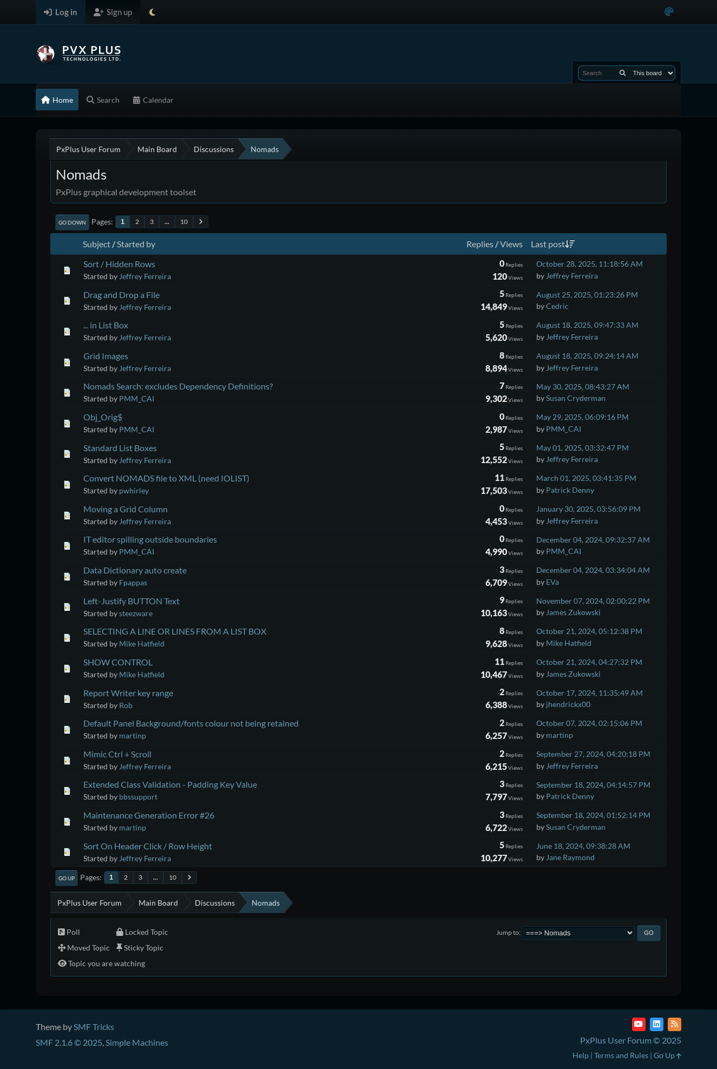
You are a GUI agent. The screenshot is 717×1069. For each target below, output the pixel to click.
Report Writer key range (128, 693)
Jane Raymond (570, 857)
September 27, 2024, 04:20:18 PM (593, 753)
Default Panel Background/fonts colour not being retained (191, 723)
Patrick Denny (570, 489)
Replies (480, 244)
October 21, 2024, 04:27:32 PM (589, 662)
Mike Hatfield (142, 643)
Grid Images (105, 356)
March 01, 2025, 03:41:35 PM (586, 478)
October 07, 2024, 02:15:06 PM (589, 723)
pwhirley (134, 490)
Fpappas (133, 582)
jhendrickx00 (568, 704)
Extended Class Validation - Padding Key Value (170, 784)
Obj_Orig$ (102, 417)
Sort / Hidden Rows (119, 264)
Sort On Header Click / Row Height (147, 846)
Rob (126, 705)
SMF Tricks (94, 1026)
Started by (136, 244)
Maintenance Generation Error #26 (148, 815)
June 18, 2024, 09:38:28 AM (583, 845)
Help (581, 1055)
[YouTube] (639, 1024)
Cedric (557, 306)
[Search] (622, 73)
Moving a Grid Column (125, 509)
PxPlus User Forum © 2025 (630, 1040)
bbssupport (138, 796)
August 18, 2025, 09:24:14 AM (587, 355)
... (167, 221)
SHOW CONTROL (118, 662)
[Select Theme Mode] (152, 12)
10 (184, 221)
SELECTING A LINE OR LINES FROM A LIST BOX (174, 631)
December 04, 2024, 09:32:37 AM (593, 539)
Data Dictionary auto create (135, 570)
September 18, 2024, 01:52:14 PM (593, 815)
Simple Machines (137, 1042)
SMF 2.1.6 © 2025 (69, 1042)
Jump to (507, 932)
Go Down (72, 222)
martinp (132, 735)
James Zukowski (573, 612)
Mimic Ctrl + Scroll (117, 754)
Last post (553, 244)
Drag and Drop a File (121, 294)
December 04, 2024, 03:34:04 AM (593, 570)
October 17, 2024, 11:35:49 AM (589, 692)
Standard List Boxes (120, 448)
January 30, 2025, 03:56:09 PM (588, 508)
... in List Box (105, 325)
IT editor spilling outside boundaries (150, 539)
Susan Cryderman (576, 397)
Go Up (66, 878)
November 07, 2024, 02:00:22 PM (593, 600)
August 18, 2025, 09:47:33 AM (587, 324)
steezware (136, 613)
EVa (552, 581)
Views (511, 244)
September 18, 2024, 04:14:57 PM (593, 784)
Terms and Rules (621, 1055)
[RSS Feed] (674, 1024)
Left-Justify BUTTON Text (131, 601)
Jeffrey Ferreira (145, 276)
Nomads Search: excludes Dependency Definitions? (178, 386)
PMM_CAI (136, 398)
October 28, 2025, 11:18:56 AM (589, 263)
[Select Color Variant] (669, 12)
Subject (96, 244)
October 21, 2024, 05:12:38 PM (589, 631)
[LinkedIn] (656, 1024)
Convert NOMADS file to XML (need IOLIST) (166, 478)
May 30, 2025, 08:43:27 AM (582, 386)
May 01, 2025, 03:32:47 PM (582, 447)
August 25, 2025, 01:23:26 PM (587, 294)
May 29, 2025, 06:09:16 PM (582, 416)
